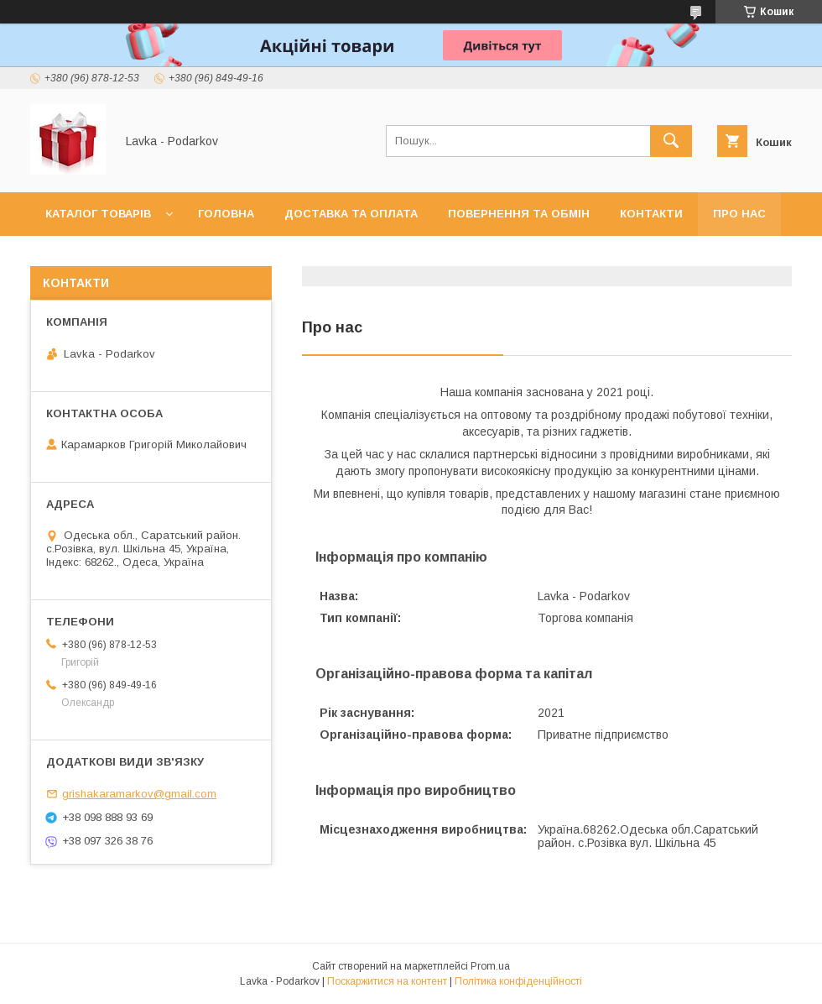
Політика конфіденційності (518, 981)
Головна (226, 213)
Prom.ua (490, 966)
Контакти (651, 213)
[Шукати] (671, 141)
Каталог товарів (98, 213)
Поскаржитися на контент (387, 981)
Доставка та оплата (351, 213)
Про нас (739, 213)
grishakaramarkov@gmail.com (139, 793)
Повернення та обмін (519, 213)
